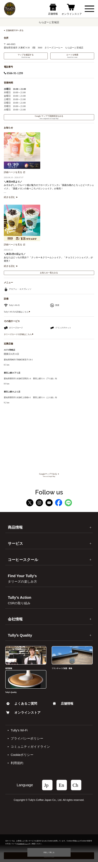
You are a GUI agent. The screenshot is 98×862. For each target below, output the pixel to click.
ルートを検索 (72, 56)
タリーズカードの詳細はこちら (19, 334)
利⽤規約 (17, 763)
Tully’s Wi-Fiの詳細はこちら (17, 312)
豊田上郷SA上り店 (12, 392)
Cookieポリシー (22, 755)
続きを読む (11, 197)
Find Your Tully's (22, 578)
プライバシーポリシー (27, 738)
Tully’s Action (19, 600)
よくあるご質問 (22, 703)
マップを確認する (26, 56)
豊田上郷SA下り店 (12, 373)
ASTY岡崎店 (9, 350)
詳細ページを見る (14, 172)
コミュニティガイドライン (30, 746)
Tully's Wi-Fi (19, 730)
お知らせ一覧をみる (49, 273)
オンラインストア (23, 712)
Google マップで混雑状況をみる (49, 117)
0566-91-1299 (13, 73)
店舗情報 (63, 703)
